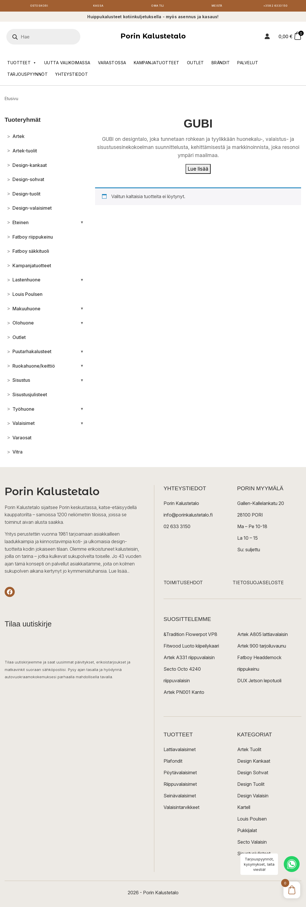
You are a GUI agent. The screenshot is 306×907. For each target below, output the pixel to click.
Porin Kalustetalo (153, 38)
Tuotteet (22, 64)
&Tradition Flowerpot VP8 (190, 636)
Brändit (221, 64)
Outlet (195, 64)
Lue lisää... (119, 572)
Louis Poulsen (252, 820)
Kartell (243, 809)
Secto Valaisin (252, 843)
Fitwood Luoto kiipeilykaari (191, 647)
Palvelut (247, 64)
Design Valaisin (252, 797)
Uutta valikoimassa (67, 64)
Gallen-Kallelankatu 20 (260, 505)
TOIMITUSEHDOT (183, 584)
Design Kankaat (253, 762)
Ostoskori (39, 6)
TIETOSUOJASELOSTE (258, 584)
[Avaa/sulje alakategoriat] (82, 224)
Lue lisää (198, 170)
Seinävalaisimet (180, 797)
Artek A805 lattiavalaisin (262, 636)
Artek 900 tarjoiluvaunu (261, 647)
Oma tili (157, 6)
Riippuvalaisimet (180, 785)
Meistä (217, 6)
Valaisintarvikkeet (181, 809)
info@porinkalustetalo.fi (188, 516)
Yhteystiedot (71, 75)
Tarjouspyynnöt (27, 75)
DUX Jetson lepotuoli (259, 682)
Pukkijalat (247, 832)
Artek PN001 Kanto (184, 693)
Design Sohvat (252, 774)
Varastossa (112, 64)
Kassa (98, 6)
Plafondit (173, 762)
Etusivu (11, 99)
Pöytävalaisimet (180, 774)
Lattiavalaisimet (180, 751)
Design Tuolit (250, 785)
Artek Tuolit (249, 751)
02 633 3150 (177, 528)
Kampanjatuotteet (156, 64)
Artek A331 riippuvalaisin (189, 659)
